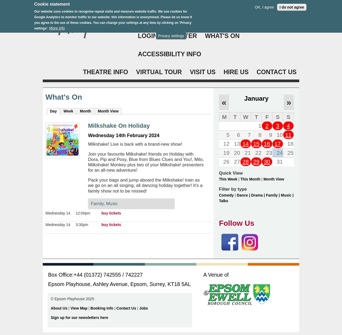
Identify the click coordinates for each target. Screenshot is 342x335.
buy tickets (111, 213)
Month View (108, 111)
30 (267, 162)
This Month (250, 179)
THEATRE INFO (105, 72)
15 (256, 144)
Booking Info (102, 308)
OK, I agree (264, 4)
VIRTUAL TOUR (159, 72)
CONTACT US (276, 72)
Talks (223, 201)
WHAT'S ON (222, 35)
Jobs (143, 308)
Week (68, 111)
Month (85, 111)
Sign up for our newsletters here (79, 317)
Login (147, 35)
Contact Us (126, 308)
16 (267, 144)
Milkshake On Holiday (119, 125)
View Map (79, 308)
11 (288, 135)
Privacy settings (171, 33)
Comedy (226, 195)
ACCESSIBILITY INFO (169, 54)
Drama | (258, 195)
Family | (273, 195)
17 (277, 144)
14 (246, 144)
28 (246, 162)
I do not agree (291, 4)
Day (55, 110)
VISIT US (202, 72)
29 (256, 162)
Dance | (244, 195)
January (256, 98)
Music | (287, 195)
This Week (228, 179)
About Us (59, 308)
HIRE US (236, 72)
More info (57, 26)
